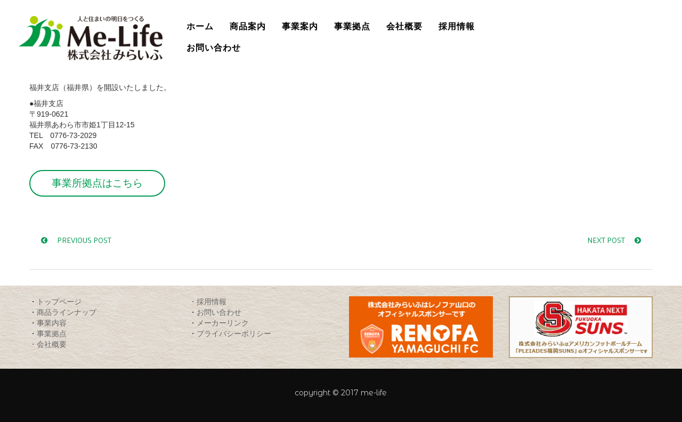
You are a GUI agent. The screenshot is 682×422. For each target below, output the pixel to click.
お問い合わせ (219, 312)
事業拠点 (52, 333)
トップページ (59, 301)
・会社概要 (48, 344)
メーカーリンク (223, 322)
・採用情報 (207, 301)
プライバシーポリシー (234, 333)
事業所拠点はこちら (97, 183)
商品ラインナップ (66, 312)
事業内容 (52, 322)
